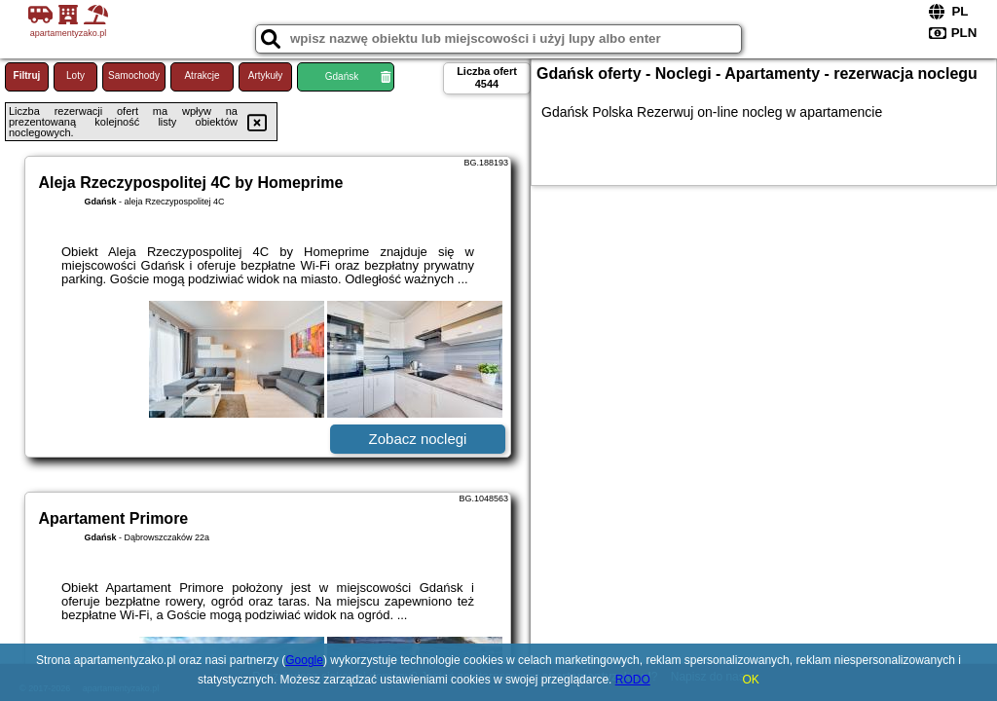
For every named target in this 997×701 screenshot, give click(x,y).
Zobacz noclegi (418, 438)
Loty (75, 75)
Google (304, 660)
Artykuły (265, 75)
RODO (632, 679)
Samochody (134, 75)
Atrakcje (201, 75)
